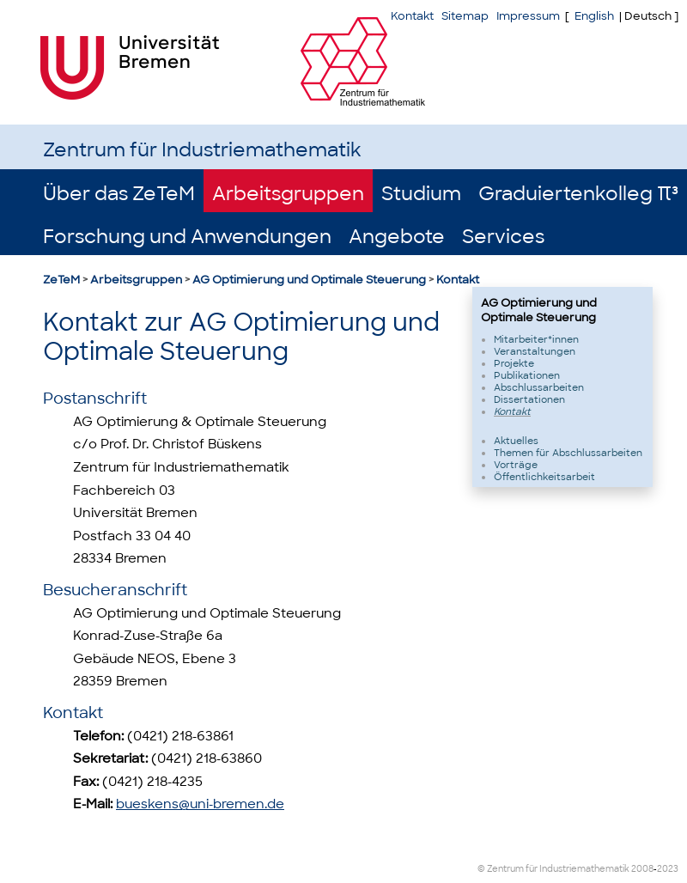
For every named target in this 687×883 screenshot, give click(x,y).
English (594, 16)
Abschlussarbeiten (539, 387)
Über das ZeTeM (119, 193)
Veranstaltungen (534, 351)
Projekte (514, 363)
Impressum (528, 16)
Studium (421, 193)
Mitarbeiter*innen (536, 339)
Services (503, 236)
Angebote (397, 236)
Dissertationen (529, 399)
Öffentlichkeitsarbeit (544, 477)
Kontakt (457, 279)
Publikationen (527, 375)
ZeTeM (61, 279)
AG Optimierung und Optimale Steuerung (309, 279)
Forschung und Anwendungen (187, 236)
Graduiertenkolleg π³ (578, 193)
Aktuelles (516, 441)
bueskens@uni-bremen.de (200, 804)
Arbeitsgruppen (288, 193)
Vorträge (516, 465)
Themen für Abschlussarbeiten (568, 453)
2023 (667, 868)
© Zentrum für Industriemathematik (553, 868)
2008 (642, 868)
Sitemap (465, 16)
